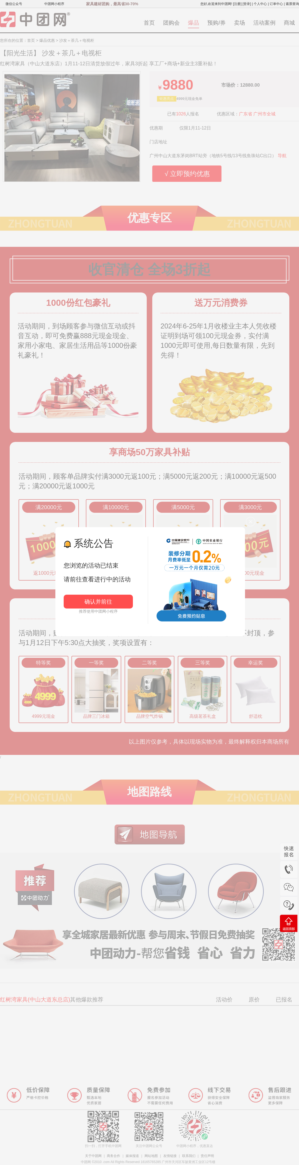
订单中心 (276, 4)
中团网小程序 (54, 4)
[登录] (247, 4)
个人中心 (260, 4)
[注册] (237, 4)
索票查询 (292, 4)
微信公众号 (14, 4)
